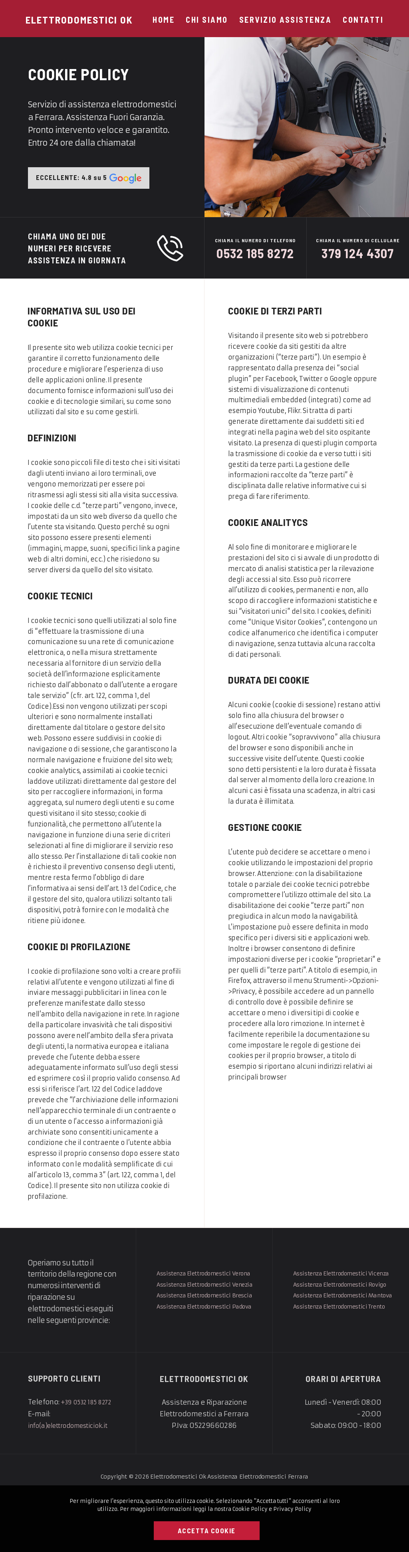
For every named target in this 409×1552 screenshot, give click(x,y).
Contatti (363, 19)
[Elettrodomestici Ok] (79, 19)
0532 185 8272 (256, 257)
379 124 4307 (358, 257)
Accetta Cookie (207, 1530)
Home (164, 19)
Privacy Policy (292, 1509)
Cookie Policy (250, 1509)
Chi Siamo (207, 19)
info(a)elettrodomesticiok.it (74, 1479)
